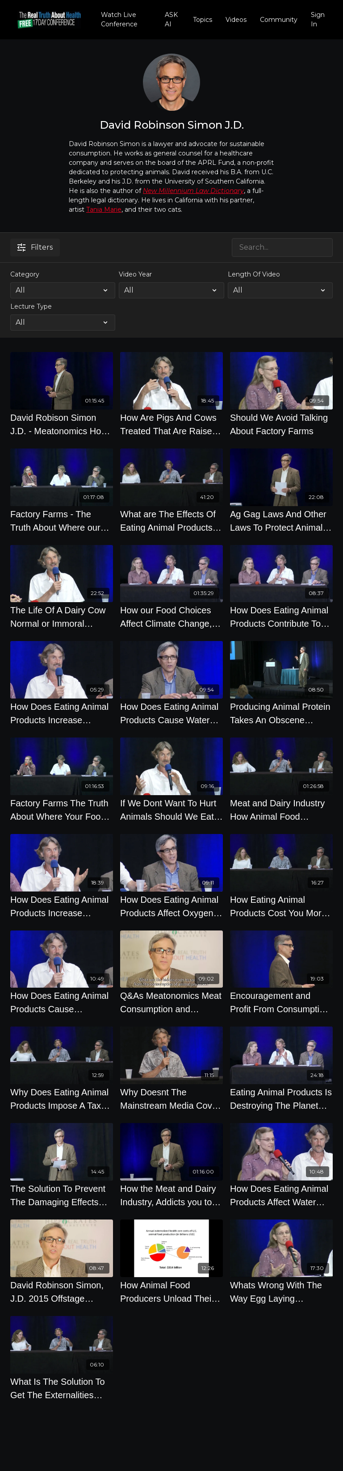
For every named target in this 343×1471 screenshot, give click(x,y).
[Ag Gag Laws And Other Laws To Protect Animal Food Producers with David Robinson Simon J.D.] (281, 520)
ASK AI (171, 19)
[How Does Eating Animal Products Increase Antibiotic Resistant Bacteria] (61, 713)
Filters (35, 247)
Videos (236, 20)
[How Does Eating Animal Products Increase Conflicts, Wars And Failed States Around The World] (61, 906)
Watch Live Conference (119, 19)
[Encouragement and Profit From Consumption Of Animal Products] (281, 1002)
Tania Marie (103, 209)
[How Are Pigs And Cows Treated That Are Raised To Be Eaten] (171, 424)
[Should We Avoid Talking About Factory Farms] (281, 424)
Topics (202, 20)
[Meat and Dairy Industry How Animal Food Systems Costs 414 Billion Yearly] (281, 809)
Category (24, 274)
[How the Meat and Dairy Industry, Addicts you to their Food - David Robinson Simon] (171, 1195)
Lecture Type (31, 306)
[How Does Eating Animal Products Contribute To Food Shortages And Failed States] (281, 616)
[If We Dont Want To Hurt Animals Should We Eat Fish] (171, 809)
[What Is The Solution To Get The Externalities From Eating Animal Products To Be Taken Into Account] (61, 1388)
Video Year (135, 274)
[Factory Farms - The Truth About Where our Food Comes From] (61, 520)
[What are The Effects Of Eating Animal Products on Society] (171, 520)
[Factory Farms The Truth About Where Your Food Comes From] (61, 809)
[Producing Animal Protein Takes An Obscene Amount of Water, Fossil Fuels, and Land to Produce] (281, 713)
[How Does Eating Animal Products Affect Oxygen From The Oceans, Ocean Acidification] (171, 906)
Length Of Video (254, 274)
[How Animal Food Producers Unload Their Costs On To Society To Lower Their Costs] (171, 1291)
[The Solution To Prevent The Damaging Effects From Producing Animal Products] (61, 1195)
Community (278, 20)
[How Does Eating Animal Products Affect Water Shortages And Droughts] (281, 1195)
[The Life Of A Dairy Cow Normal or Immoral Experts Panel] (61, 616)
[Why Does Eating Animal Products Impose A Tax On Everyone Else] (61, 1098)
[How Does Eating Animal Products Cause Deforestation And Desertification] (61, 1002)
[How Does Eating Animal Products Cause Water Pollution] (171, 713)
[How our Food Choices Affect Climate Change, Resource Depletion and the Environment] (171, 616)
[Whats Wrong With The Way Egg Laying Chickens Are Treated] (281, 1291)
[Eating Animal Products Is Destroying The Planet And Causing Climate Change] (281, 1098)
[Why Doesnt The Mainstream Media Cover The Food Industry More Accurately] (171, 1098)
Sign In (318, 19)
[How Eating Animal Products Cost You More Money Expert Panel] (281, 906)
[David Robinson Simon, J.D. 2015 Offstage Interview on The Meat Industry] (61, 1291)
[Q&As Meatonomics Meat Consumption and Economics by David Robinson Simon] (171, 1002)
